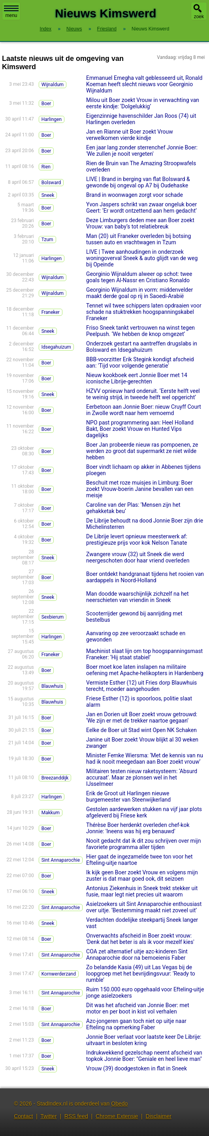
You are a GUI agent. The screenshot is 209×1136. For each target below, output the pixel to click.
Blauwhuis (52, 686)
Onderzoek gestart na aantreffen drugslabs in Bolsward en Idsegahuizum (141, 346)
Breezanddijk (55, 778)
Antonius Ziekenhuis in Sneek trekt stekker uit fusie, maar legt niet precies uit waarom (142, 891)
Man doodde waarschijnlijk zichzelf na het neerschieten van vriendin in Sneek (137, 597)
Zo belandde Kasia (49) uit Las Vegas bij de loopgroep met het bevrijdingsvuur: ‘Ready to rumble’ (140, 973)
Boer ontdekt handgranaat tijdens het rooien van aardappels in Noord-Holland (145, 577)
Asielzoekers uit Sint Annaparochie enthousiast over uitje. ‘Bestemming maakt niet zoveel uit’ (143, 907)
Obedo (119, 1103)
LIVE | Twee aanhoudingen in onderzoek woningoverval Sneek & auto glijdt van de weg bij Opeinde (142, 258)
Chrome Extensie (117, 1116)
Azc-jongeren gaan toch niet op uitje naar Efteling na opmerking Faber (136, 1024)
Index (45, 29)
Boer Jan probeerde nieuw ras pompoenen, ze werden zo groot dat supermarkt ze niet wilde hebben (142, 451)
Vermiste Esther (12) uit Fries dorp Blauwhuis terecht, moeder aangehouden (141, 685)
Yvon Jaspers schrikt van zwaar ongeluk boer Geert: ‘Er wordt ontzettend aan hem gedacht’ (141, 207)
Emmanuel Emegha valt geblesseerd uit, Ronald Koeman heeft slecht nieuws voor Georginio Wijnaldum (144, 84)
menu (11, 12)
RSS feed (76, 1116)
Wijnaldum (52, 84)
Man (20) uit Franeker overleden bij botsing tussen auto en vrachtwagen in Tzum (138, 239)
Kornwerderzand (58, 974)
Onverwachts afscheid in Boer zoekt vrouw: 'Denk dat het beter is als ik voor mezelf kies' (140, 938)
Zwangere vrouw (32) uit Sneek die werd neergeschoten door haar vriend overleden (137, 557)
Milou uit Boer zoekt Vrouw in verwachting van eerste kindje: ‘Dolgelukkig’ (142, 103)
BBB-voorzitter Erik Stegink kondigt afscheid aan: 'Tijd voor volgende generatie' (140, 362)
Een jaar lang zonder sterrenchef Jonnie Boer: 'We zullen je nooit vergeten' (142, 150)
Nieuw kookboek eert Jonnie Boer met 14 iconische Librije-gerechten (136, 378)
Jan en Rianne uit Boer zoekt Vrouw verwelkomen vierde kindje (129, 134)
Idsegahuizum (56, 347)
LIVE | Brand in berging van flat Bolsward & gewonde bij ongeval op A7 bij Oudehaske (138, 182)
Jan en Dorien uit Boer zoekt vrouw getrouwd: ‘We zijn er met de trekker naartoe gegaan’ (141, 717)
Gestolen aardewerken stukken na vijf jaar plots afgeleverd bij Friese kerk (144, 812)
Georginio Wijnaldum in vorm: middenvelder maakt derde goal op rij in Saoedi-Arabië (139, 293)
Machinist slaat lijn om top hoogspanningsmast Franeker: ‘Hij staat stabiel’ (144, 654)
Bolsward (51, 182)
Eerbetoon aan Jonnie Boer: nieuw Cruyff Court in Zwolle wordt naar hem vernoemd (143, 410)
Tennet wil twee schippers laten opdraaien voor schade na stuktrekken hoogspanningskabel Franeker (143, 311)
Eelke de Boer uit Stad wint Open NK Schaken (141, 730)
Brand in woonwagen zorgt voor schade (134, 195)
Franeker (50, 312)
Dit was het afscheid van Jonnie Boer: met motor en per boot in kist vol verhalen (137, 1008)
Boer (46, 103)
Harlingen (51, 119)
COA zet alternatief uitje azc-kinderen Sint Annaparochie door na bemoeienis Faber (137, 954)
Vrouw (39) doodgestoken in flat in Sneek (136, 1068)
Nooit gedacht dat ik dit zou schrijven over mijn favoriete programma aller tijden (143, 844)
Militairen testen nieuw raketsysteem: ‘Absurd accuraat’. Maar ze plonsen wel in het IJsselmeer (141, 777)
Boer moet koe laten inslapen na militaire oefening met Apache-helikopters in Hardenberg (144, 670)
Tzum (47, 239)
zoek (199, 16)
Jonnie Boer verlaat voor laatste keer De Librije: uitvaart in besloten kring (143, 1040)
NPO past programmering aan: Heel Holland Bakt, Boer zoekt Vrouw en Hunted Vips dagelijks (140, 428)
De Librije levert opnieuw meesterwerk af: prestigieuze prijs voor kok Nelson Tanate (136, 539)
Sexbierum (52, 617)
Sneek (48, 195)
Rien (46, 167)
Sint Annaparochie (60, 860)
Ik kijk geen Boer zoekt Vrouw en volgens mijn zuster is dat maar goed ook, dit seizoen (142, 875)
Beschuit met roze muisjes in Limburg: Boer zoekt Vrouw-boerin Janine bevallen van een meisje (140, 488)
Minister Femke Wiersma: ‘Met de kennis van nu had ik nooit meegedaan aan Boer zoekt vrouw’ (144, 758)
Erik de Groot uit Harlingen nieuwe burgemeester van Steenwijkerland (128, 796)
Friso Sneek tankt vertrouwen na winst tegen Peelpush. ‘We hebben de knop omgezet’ (140, 331)
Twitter (48, 1116)
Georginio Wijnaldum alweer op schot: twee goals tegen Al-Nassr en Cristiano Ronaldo (139, 277)
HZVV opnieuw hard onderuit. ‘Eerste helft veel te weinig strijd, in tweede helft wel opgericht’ (143, 394)
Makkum (50, 812)
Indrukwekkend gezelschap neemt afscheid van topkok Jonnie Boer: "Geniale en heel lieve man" (144, 1055)
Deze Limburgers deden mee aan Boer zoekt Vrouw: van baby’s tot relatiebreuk (140, 223)
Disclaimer (158, 1116)
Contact (23, 1116)
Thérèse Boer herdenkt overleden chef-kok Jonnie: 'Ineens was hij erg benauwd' (137, 828)
